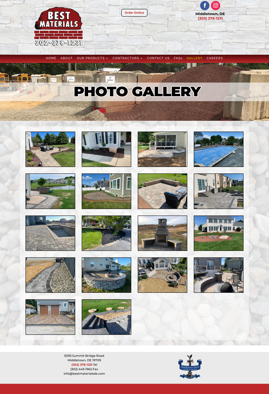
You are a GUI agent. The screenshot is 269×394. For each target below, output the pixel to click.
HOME (51, 58)
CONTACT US (158, 58)
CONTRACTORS (126, 58)
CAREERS (215, 58)
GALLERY (195, 58)
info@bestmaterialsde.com (84, 373)
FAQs (178, 58)
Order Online (134, 13)
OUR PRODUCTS (91, 58)
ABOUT (67, 58)
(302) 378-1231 (210, 18)
